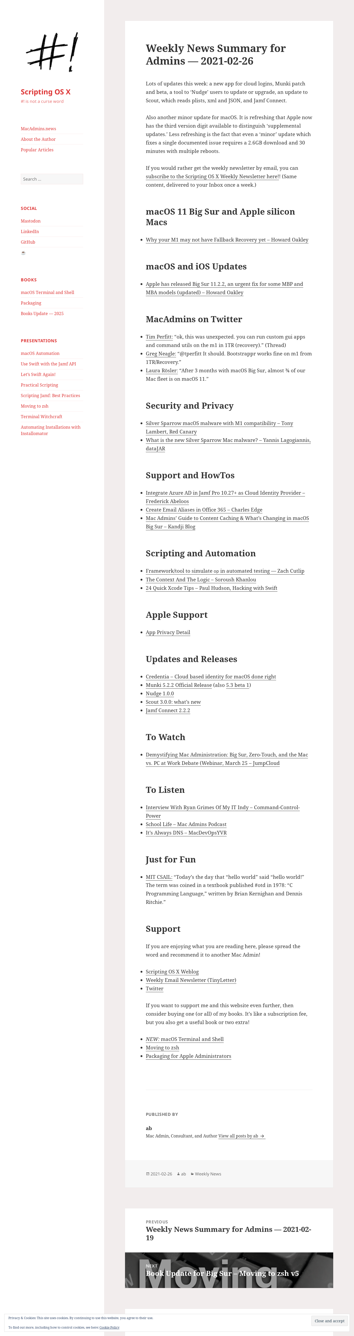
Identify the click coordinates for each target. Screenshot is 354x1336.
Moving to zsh (34, 406)
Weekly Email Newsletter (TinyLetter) (191, 980)
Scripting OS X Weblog (172, 971)
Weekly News (208, 1174)
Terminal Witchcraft (41, 416)
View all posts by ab (238, 1136)
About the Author (38, 139)
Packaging (31, 303)
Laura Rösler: (162, 370)
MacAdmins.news (38, 129)
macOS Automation (40, 353)
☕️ (23, 252)
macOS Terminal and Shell (47, 292)
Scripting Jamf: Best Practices (50, 395)
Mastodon (31, 221)
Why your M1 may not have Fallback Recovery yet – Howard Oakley (227, 239)
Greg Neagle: (161, 353)
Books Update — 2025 (42, 313)
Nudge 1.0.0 (160, 693)
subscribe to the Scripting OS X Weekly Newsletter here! (212, 176)
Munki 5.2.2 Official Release (179, 685)
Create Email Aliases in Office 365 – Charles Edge (204, 509)
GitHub (28, 242)
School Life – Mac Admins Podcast (186, 824)
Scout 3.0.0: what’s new (173, 701)
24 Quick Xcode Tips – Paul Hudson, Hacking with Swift (211, 588)
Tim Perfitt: (159, 336)
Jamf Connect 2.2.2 (168, 710)
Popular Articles (37, 150)
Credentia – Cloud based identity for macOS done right (211, 676)
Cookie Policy (109, 1327)
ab (183, 1174)
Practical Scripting (39, 385)
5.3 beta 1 (237, 685)
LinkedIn (30, 231)
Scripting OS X (46, 92)
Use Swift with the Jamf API (48, 364)
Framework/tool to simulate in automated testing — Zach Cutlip (225, 570)
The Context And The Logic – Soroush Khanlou (201, 579)
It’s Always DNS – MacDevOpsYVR (186, 832)
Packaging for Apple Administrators (188, 1056)
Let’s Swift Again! (38, 374)
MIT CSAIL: (159, 877)
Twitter (154, 988)
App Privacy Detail (168, 632)
